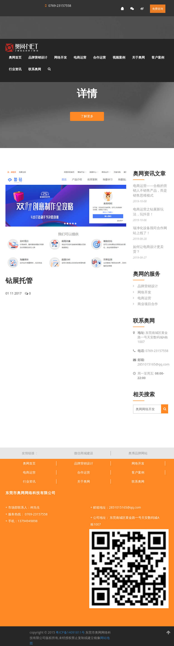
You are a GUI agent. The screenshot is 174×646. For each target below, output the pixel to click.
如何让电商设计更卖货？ (148, 249)
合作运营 (99, 57)
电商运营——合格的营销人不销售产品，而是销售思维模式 (150, 190)
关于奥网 (138, 57)
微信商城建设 (83, 453)
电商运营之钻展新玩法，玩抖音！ (148, 211)
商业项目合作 (148, 304)
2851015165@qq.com (154, 364)
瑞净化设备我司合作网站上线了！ (150, 230)
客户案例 (158, 57)
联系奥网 (34, 69)
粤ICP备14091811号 (70, 632)
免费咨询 (157, 9)
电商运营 (80, 57)
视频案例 (119, 57)
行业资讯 (15, 69)
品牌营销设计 (37, 57)
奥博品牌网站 (137, 453)
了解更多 (87, 116)
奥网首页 (15, 57)
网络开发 (60, 57)
